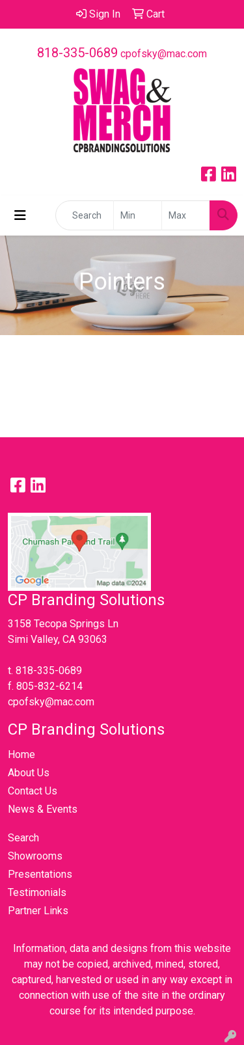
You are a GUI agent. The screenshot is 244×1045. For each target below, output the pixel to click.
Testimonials (37, 892)
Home (21, 754)
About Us (28, 773)
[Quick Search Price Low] (137, 215)
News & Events (42, 809)
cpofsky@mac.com (163, 54)
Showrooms (35, 856)
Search (23, 838)
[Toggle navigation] (20, 215)
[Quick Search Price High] (185, 215)
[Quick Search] (84, 215)
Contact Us (32, 791)
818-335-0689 (77, 53)
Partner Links (38, 910)
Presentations (40, 874)
